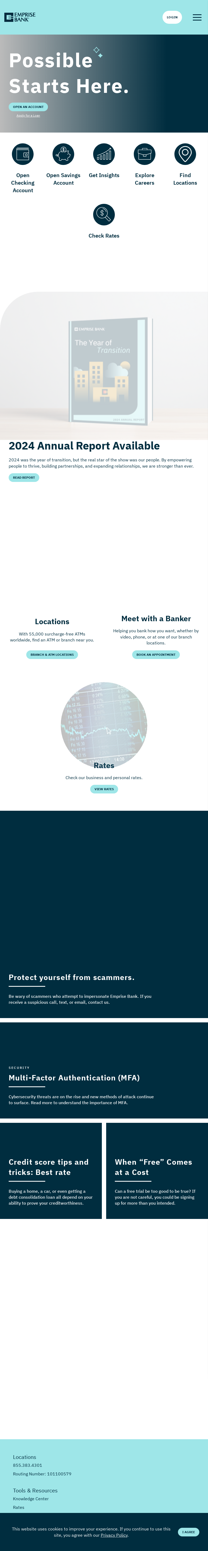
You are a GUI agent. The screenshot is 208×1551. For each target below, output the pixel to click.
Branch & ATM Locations (52, 655)
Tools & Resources (35, 1490)
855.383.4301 (27, 1465)
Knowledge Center (31, 1498)
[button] (197, 17)
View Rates (104, 789)
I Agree (188, 1532)
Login (172, 17)
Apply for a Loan (28, 115)
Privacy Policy (114, 1535)
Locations (24, 1457)
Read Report (24, 477)
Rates (18, 1507)
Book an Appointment (156, 655)
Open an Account (28, 107)
